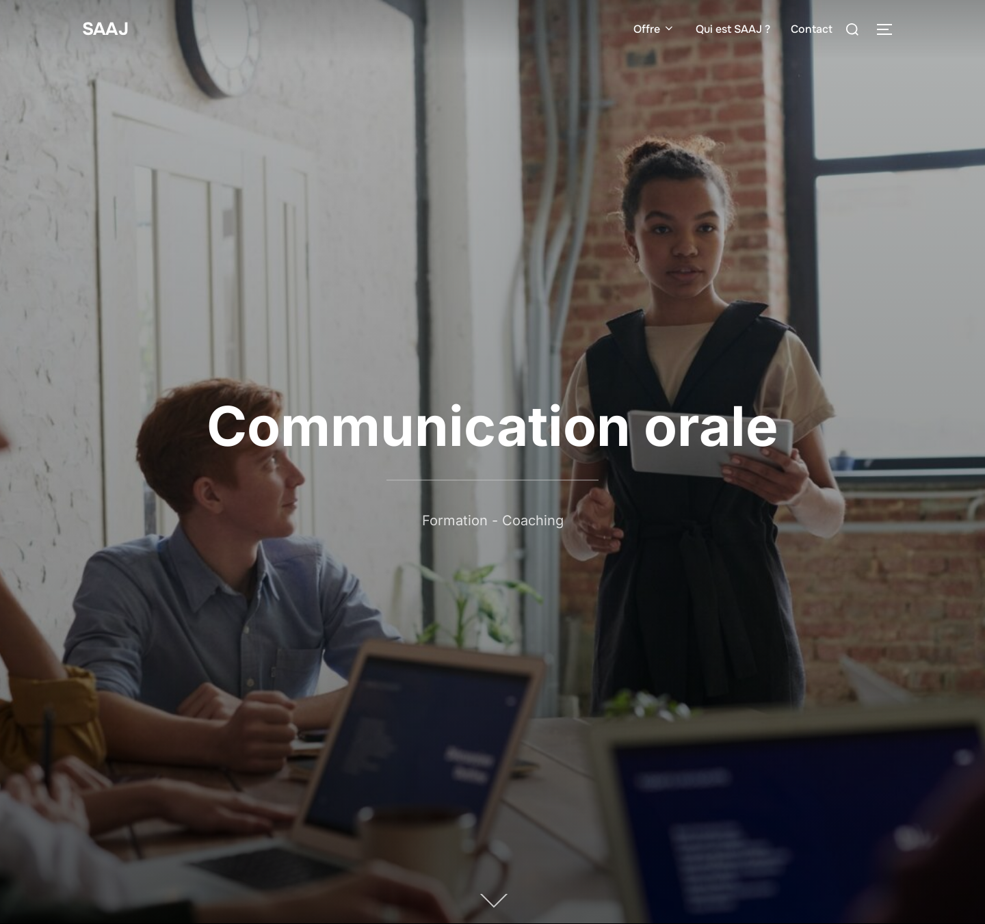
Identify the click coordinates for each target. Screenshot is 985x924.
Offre (654, 29)
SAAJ (105, 29)
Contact (811, 29)
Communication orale (492, 426)
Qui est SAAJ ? (733, 29)
